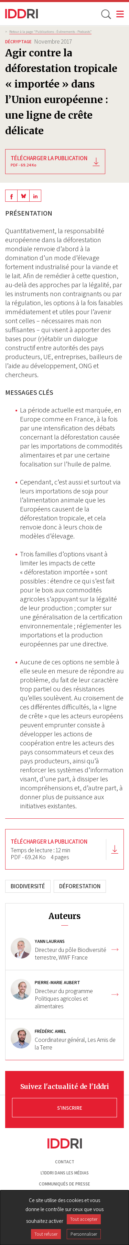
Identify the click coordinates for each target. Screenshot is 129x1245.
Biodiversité (28, 886)
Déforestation (79, 886)
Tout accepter (83, 1219)
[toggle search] (105, 14)
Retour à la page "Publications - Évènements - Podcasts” (50, 31)
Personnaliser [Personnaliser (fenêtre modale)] (84, 1234)
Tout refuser (45, 1234)
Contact (64, 1162)
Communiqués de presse (64, 1184)
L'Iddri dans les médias (65, 1173)
